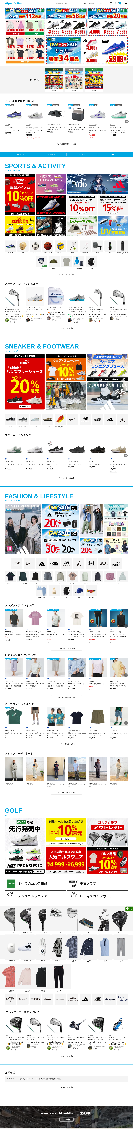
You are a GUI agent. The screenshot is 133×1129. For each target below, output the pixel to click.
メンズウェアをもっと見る (66, 648)
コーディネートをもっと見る (66, 792)
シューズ (50, 154)
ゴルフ (112, 154)
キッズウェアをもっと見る (66, 744)
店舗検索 (67, 1119)
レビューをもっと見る (66, 328)
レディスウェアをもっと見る (66, 697)
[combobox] (68, 3)
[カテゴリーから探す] (92, 3)
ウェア (81, 154)
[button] (127, 121)
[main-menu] (126, 3)
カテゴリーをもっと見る (66, 274)
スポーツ (19, 154)
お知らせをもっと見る (66, 1087)
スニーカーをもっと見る (66, 478)
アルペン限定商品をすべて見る (66, 144)
